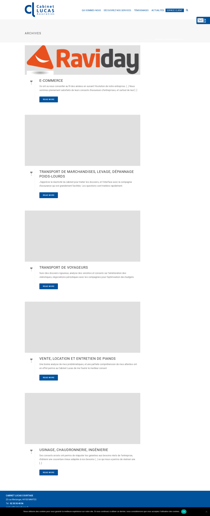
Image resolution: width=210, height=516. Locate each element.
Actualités (158, 10)
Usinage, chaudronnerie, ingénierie (73, 450)
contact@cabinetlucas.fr (189, 22)
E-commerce (51, 81)
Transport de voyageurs (63, 267)
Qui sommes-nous (91, 10)
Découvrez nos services (117, 10)
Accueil (149, 39)
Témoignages (141, 10)
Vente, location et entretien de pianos (77, 359)
